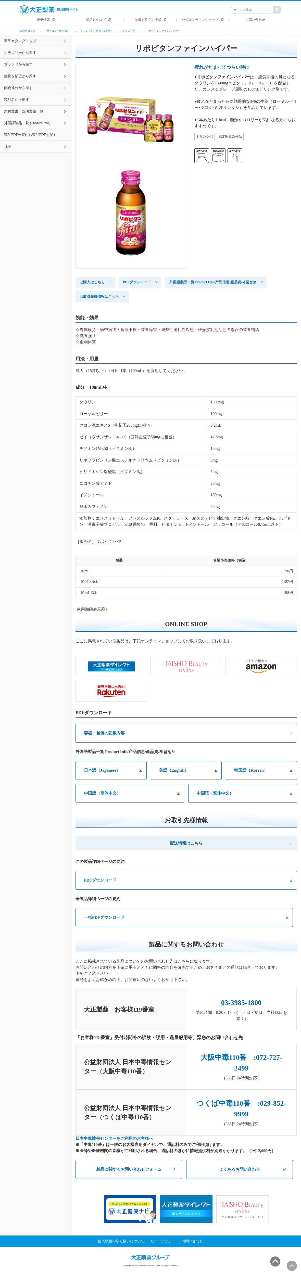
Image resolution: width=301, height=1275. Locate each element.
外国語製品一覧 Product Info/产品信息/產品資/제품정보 (213, 282)
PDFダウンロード (137, 282)
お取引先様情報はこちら (99, 297)
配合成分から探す (18, 88)
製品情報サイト (49, 9)
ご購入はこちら (92, 282)
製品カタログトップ (20, 41)
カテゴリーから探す (20, 53)
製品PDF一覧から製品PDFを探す (30, 135)
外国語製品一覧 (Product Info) (27, 123)
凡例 (7, 146)
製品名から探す (16, 99)
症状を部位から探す (20, 76)
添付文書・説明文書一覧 (23, 111)
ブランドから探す (18, 64)
